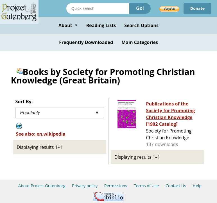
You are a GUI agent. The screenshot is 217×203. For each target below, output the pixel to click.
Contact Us (176, 185)
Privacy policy (85, 185)
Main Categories (139, 42)
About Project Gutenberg (41, 185)
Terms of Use (146, 185)
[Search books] (97, 8)
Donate (197, 8)
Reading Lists (101, 25)
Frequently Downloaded (86, 42)
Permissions (115, 185)
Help (197, 185)
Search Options (141, 25)
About (68, 25)
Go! (140, 8)
